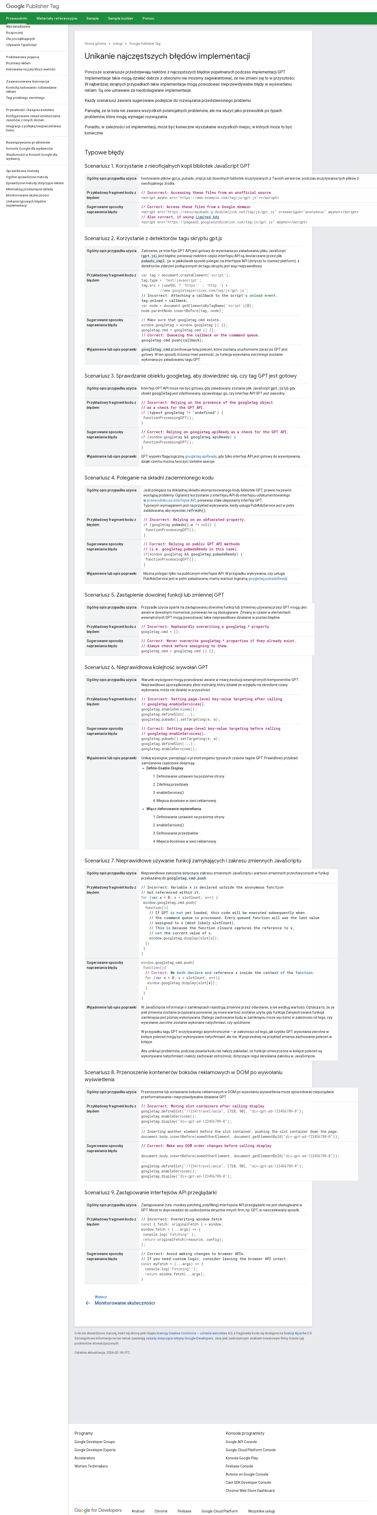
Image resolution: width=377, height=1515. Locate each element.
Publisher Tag (32, 6)
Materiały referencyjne (57, 18)
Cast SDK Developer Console (248, 1482)
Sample (92, 18)
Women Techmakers (91, 1466)
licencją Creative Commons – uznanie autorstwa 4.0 (194, 1333)
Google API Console (241, 1442)
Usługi (118, 43)
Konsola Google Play (242, 1458)
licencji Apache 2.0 (297, 1333)
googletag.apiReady (201, 456)
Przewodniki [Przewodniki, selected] (16, 18)
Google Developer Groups (94, 1442)
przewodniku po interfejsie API (171, 500)
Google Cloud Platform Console (251, 1450)
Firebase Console (239, 1466)
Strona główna (95, 43)
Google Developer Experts (95, 1450)
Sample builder (120, 18)
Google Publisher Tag (144, 43)
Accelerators (84, 1458)
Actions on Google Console (247, 1474)
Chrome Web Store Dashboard (250, 1491)
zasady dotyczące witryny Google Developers (179, 1338)
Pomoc (148, 18)
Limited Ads (207, 216)
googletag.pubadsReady (267, 579)
